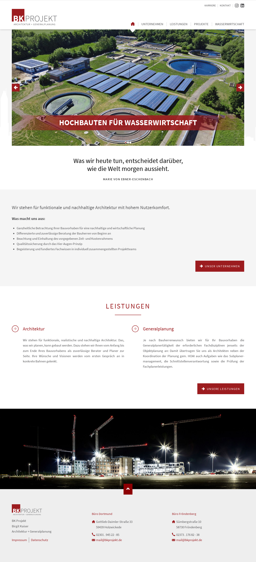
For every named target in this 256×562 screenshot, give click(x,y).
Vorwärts (240, 87)
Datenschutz (39, 540)
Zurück (16, 87)
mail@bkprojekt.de (109, 540)
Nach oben (128, 489)
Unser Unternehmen (222, 266)
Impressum (19, 540)
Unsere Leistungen (223, 389)
